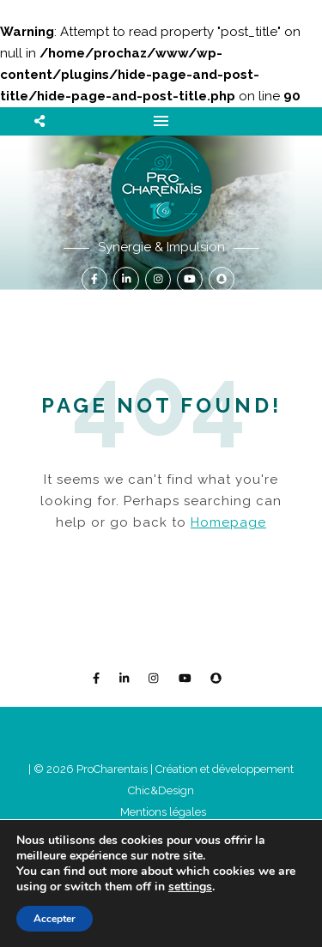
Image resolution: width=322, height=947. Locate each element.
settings (190, 887)
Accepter (54, 919)
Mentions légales (163, 811)
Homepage (228, 522)
